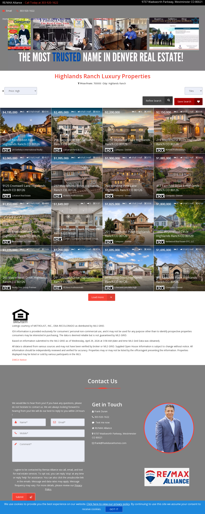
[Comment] (48, 447)
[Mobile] (48, 430)
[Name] (29, 419)
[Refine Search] (157, 98)
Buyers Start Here (37, 18)
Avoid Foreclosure (103, 18)
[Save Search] (188, 98)
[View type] (194, 89)
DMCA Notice (19, 356)
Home (5, 18)
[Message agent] (115, 419)
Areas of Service (126, 18)
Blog (184, 18)
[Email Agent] (8, 10)
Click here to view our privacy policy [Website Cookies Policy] (108, 504)
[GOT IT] (114, 509)
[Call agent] (40, 2)
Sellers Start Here (61, 18)
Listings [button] (18, 18)
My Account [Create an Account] (12, 26)
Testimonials (82, 18)
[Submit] (23, 492)
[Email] (68, 419)
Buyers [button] (158, 18)
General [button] (144, 18)
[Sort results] (20, 89)
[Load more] (101, 294)
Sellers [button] (172, 18)
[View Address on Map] (115, 432)
